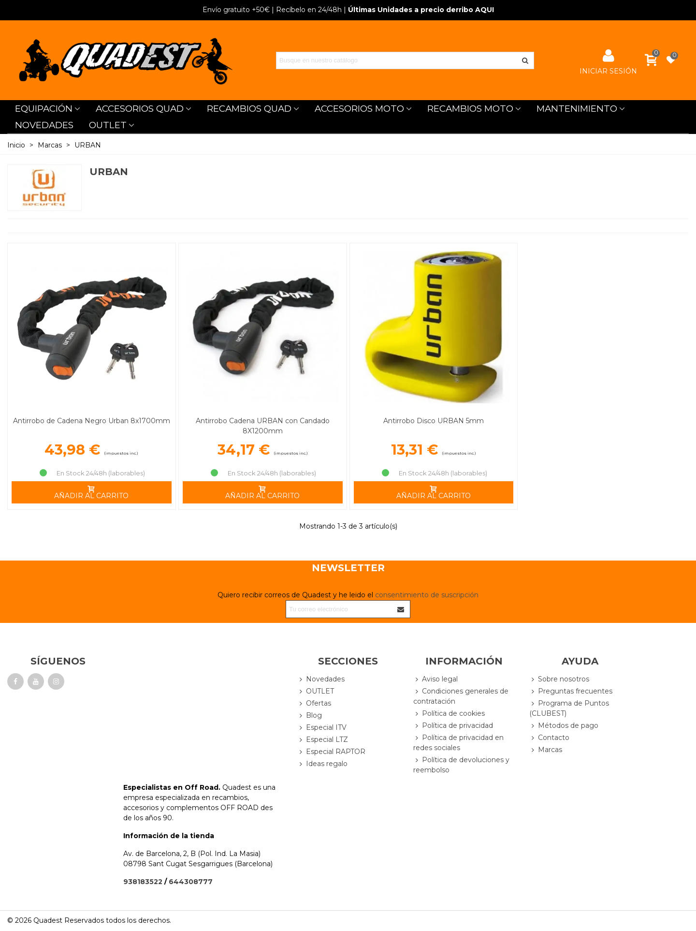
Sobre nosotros (559, 679)
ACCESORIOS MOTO (359, 108)
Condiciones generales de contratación (460, 696)
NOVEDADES (44, 125)
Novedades (321, 679)
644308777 (191, 881)
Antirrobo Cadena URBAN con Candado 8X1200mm (263, 425)
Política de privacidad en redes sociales (458, 742)
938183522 (142, 881)
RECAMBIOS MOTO (470, 108)
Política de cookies (449, 714)
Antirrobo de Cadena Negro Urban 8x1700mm (91, 420)
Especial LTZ (322, 740)
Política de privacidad (453, 726)
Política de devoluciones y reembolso (461, 764)
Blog (309, 715)
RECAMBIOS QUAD (249, 108)
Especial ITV (322, 728)
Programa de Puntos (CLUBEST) (569, 708)
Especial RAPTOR (331, 752)
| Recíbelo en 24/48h (272, 9)
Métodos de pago (563, 726)
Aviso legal (435, 679)
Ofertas (314, 703)
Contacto (549, 738)
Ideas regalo (322, 764)
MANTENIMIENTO (576, 108)
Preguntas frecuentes (570, 691)
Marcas (545, 750)
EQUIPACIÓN (43, 108)
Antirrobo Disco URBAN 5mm (433, 420)
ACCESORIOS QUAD (140, 108)
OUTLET (108, 125)
